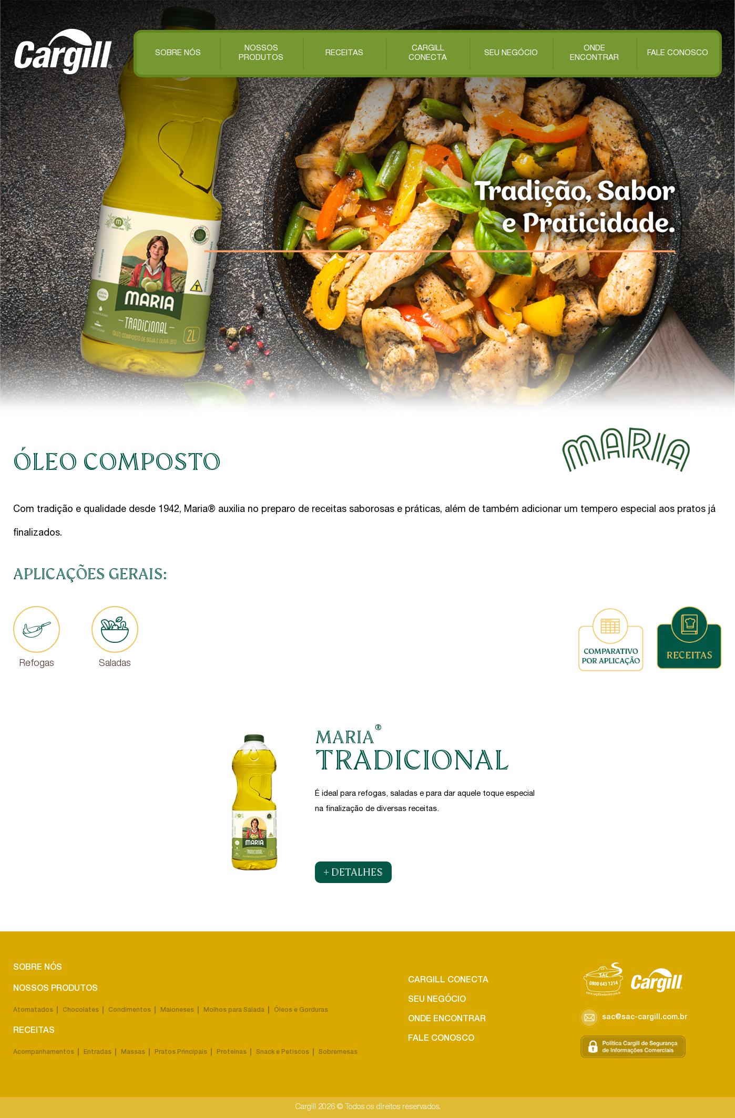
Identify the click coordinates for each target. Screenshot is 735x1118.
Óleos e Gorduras (301, 1010)
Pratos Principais (181, 1052)
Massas (133, 1052)
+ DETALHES (353, 872)
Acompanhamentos (43, 1052)
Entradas (97, 1052)
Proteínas (232, 1052)
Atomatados (33, 1010)
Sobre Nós (178, 53)
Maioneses (177, 1010)
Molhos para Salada (233, 1010)
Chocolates (81, 1010)
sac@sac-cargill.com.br (633, 1018)
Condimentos (129, 1010)
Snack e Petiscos (282, 1052)
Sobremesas (338, 1052)
